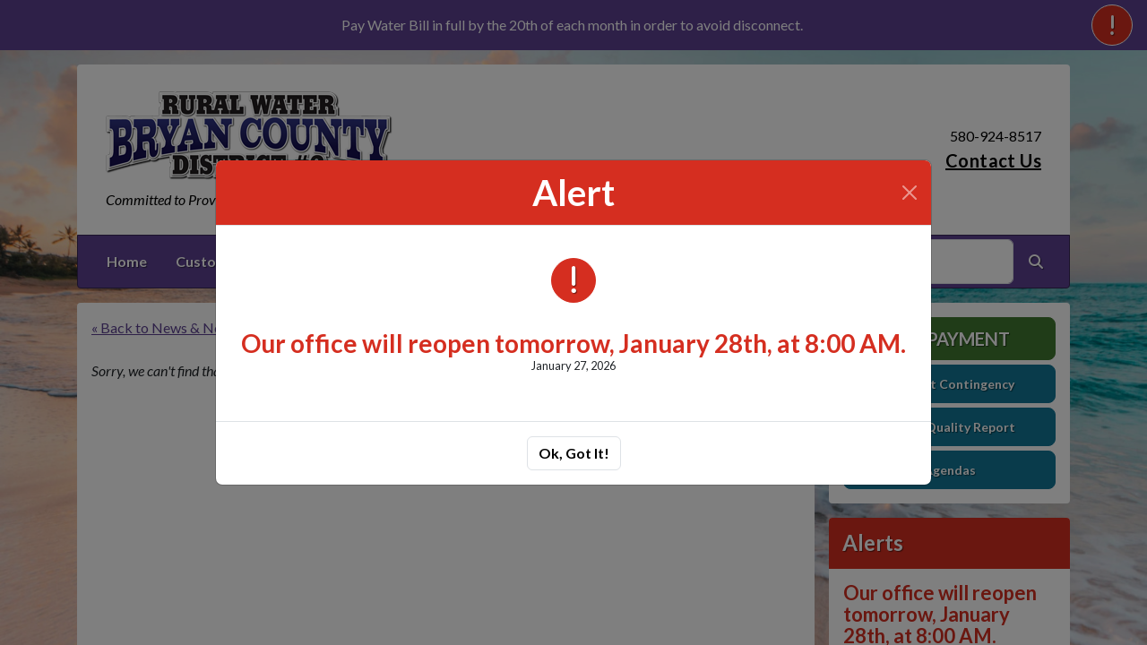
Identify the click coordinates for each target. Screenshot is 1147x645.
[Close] (909, 192)
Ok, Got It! (574, 452)
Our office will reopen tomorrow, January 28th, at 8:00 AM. (573, 343)
